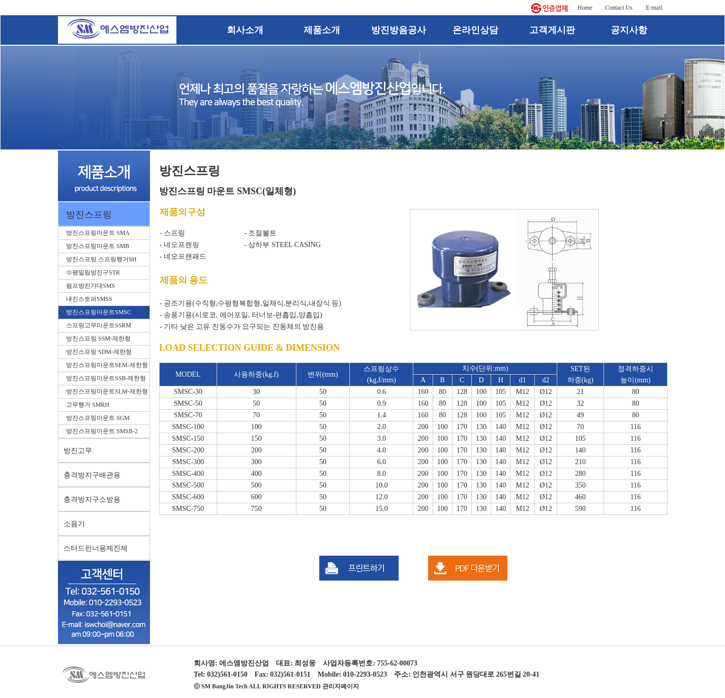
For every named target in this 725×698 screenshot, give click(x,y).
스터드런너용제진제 (96, 548)
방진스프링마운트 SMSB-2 (102, 431)
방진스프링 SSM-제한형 (98, 338)
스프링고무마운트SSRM (98, 325)
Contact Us (618, 7)
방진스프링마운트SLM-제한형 (107, 391)
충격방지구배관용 (92, 475)
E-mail (654, 7)
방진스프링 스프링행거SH (101, 259)
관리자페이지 (340, 686)
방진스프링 (89, 214)
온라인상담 (475, 30)
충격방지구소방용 (92, 499)
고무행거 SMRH (87, 404)
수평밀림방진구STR (93, 272)
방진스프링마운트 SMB (97, 246)
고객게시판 (552, 30)
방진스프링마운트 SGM (98, 417)
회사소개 (245, 30)
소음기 (74, 524)
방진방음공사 (398, 30)
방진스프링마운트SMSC (98, 312)
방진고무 (78, 450)
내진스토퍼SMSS (89, 298)
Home (585, 7)
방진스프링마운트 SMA (98, 232)
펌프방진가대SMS (90, 285)
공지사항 (629, 30)
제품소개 (322, 30)
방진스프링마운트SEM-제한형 (107, 365)
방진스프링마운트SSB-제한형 (106, 378)
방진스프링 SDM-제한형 (99, 351)
